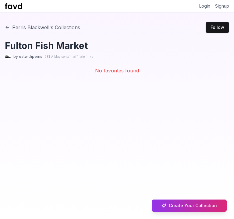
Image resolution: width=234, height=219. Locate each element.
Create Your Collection (189, 205)
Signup (222, 6)
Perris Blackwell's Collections (42, 27)
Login (204, 6)
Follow (217, 27)
